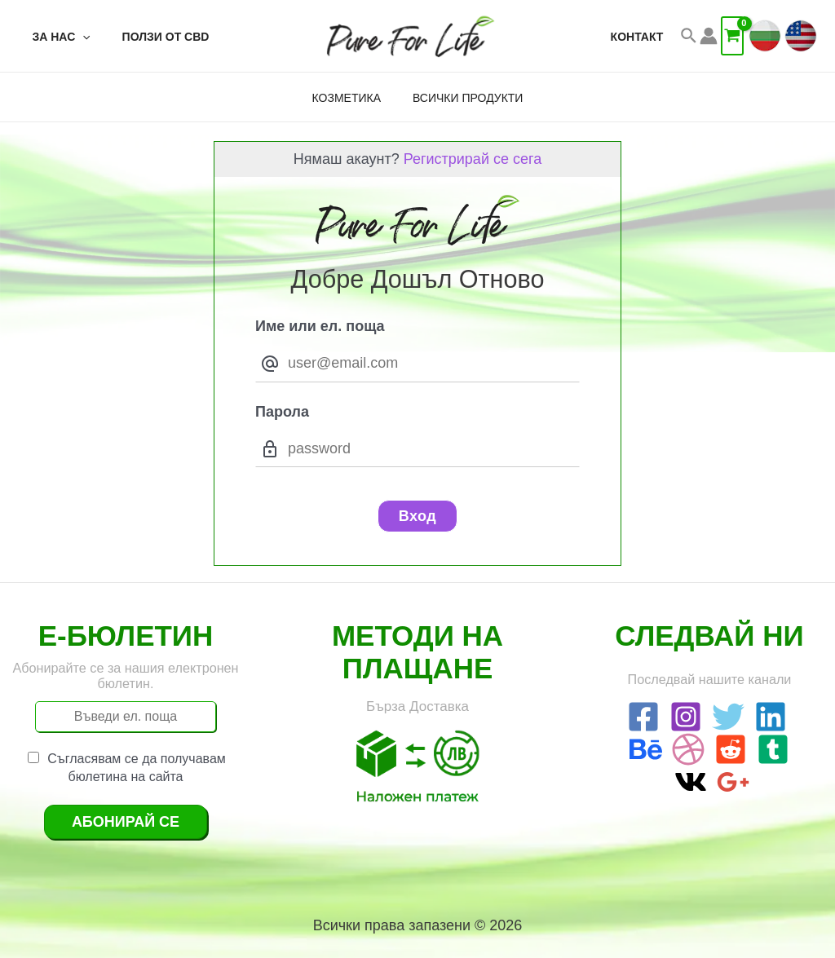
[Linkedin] (770, 716)
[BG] (765, 36)
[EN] (800, 36)
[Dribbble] (688, 749)
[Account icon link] (709, 36)
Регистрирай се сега (472, 159)
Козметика (350, 97)
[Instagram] (685, 716)
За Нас (57, 36)
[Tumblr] (773, 749)
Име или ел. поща (320, 326)
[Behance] (646, 749)
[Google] (733, 782)
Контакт (641, 36)
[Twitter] (728, 716)
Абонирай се (125, 822)
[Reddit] (730, 749)
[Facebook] (643, 716)
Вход (418, 516)
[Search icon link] (689, 36)
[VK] (690, 782)
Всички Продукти (463, 97)
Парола (282, 412)
